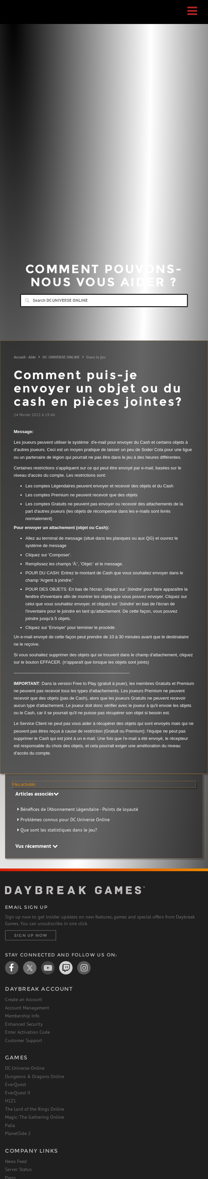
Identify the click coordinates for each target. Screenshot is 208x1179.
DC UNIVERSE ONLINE (61, 356)
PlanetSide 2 (18, 1133)
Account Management (27, 1008)
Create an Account (23, 999)
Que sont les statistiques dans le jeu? (58, 830)
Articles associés (37, 793)
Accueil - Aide (25, 356)
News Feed (16, 1161)
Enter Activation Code (27, 1032)
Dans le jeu (95, 356)
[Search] (104, 300)
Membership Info (22, 1016)
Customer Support (23, 1040)
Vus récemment (36, 846)
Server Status (18, 1169)
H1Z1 (10, 1101)
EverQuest (15, 1084)
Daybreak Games (21, 19)
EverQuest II (17, 1093)
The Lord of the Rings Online (34, 1109)
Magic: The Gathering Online (34, 1117)
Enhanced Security (24, 1024)
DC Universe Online (24, 1068)
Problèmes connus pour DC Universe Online (65, 820)
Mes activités (23, 784)
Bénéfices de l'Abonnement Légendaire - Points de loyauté (79, 809)
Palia (10, 1125)
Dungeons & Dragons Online (34, 1076)
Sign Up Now (30, 935)
